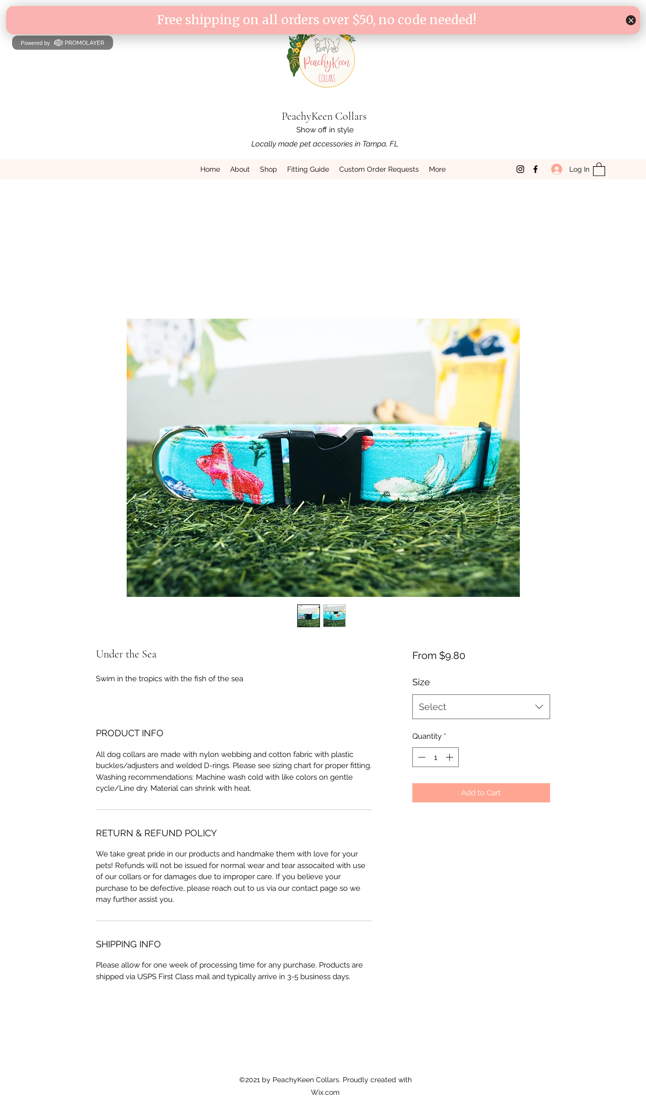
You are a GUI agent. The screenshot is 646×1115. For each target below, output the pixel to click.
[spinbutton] (435, 757)
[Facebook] (535, 169)
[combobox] (481, 707)
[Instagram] (520, 169)
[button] (599, 169)
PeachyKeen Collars (324, 116)
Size (421, 682)
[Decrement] (420, 757)
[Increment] (450, 757)
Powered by (62, 42)
